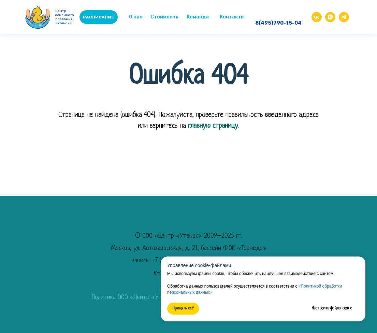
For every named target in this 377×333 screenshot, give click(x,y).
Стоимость (164, 17)
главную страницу (213, 126)
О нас (136, 17)
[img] (330, 17)
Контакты (232, 17)
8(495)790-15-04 (278, 23)
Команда (198, 17)
